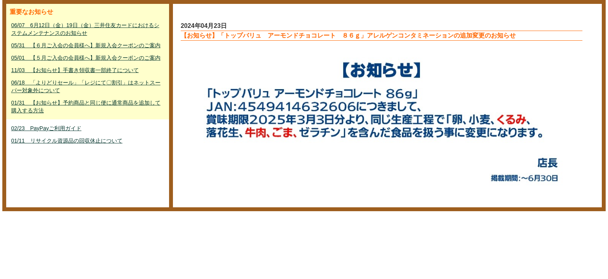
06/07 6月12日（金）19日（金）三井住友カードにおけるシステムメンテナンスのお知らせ (85, 29)
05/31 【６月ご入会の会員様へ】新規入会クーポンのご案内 (86, 45)
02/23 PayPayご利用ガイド (46, 128)
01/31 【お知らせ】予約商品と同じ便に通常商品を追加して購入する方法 (86, 107)
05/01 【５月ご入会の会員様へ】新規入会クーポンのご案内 (86, 58)
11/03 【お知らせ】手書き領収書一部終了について (75, 70)
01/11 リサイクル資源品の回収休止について (67, 141)
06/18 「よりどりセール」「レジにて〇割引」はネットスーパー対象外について (86, 86)
